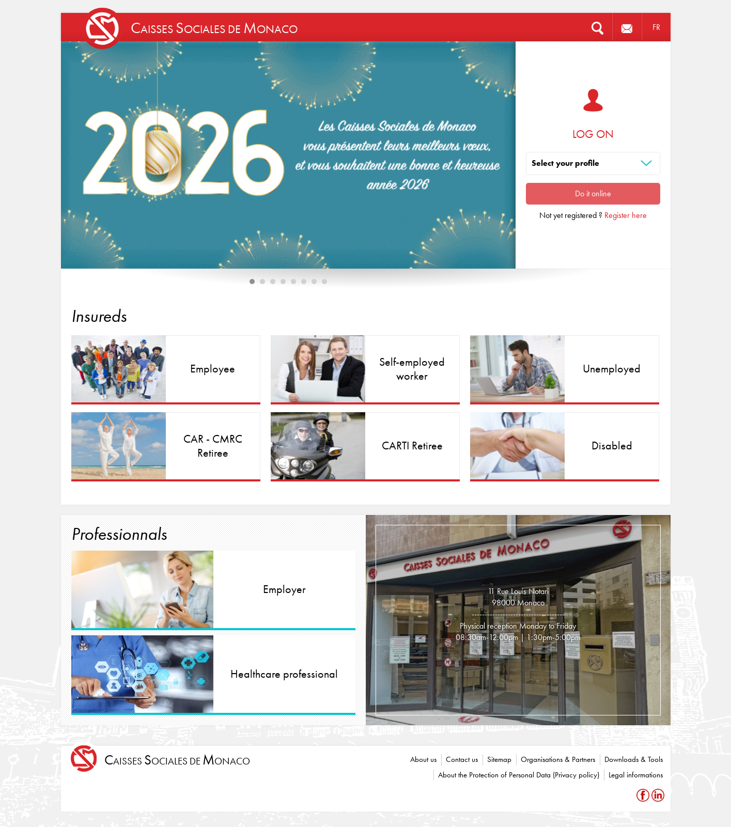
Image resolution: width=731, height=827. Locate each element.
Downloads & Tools (633, 759)
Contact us (462, 759)
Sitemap (499, 759)
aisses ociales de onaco (177, 760)
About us (423, 759)
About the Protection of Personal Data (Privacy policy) (518, 774)
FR (656, 27)
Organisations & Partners (558, 759)
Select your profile (565, 163)
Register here (625, 215)
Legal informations (636, 774)
